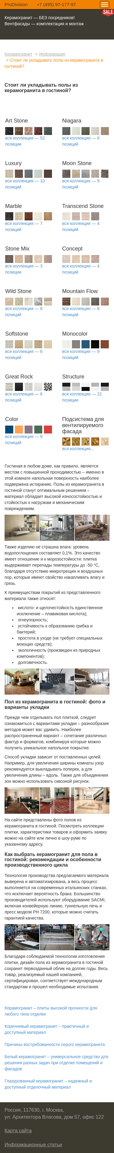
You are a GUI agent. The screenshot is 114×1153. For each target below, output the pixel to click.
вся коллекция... (78, 448)
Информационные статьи (33, 1144)
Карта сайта (18, 1130)
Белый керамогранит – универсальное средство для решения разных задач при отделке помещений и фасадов (56, 1062)
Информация (52, 54)
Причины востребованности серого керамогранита (55, 1044)
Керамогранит (19, 54)
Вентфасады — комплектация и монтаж (44, 23)
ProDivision (16, 4)
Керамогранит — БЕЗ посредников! (40, 17)
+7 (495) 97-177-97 (56, 4)
